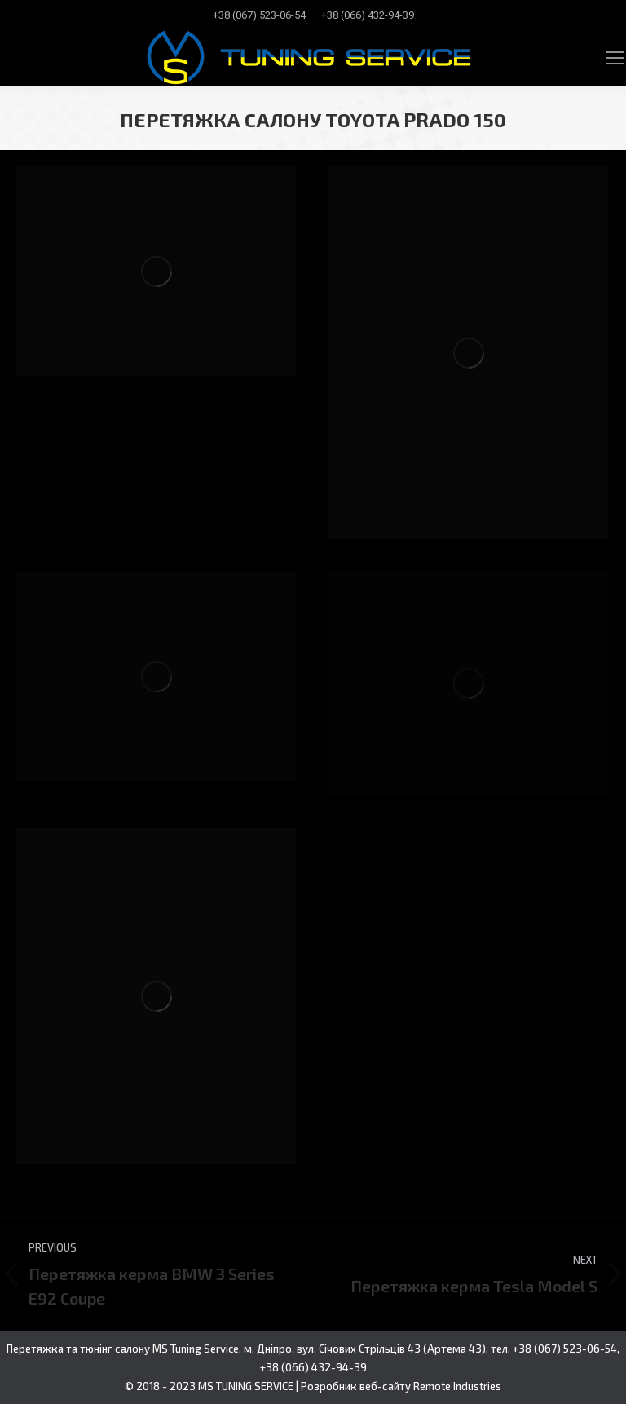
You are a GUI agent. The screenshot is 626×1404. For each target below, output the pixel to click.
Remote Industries (457, 1386)
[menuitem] (259, 15)
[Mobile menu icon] (614, 57)
